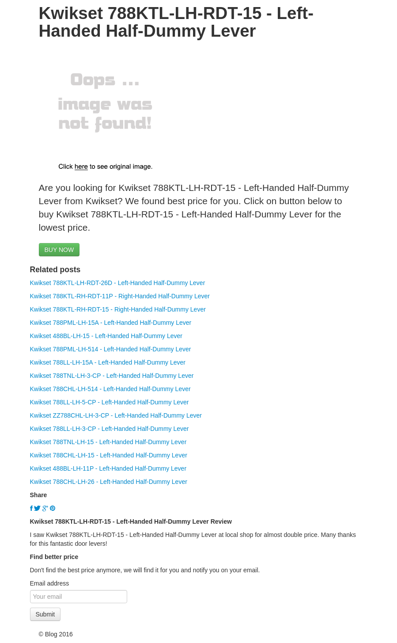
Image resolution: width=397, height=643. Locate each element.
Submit (45, 614)
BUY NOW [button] (59, 249)
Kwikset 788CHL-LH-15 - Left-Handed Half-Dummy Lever (108, 455)
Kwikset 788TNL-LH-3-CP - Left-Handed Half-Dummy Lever (112, 375)
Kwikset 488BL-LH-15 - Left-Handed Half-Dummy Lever (106, 335)
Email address (49, 583)
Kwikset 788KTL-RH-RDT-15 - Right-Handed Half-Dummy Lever (118, 309)
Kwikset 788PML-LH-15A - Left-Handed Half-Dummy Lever (111, 322)
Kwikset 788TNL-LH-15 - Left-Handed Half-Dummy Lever (108, 441)
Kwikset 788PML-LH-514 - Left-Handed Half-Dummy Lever (110, 349)
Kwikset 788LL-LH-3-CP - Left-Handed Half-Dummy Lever (109, 428)
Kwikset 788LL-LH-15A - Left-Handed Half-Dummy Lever (108, 362)
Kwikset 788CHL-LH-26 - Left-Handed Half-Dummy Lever (108, 481)
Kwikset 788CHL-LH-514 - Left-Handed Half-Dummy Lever (110, 388)
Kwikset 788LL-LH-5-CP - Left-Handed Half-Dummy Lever (109, 402)
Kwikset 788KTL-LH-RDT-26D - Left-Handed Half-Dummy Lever (117, 282)
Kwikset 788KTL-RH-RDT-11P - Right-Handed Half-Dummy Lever (120, 296)
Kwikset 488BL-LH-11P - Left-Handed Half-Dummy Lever (108, 468)
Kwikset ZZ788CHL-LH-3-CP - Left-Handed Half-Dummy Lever (116, 415)
